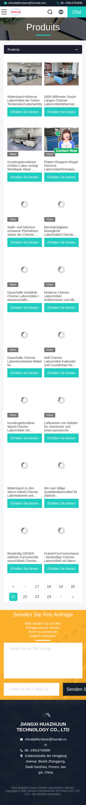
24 (49, 597)
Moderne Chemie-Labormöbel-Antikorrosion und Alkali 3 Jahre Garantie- (61, 298)
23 (37, 597)
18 (49, 587)
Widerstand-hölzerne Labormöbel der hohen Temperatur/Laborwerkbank (26, 100)
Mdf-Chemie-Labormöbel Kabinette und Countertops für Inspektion (60, 363)
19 (61, 587)
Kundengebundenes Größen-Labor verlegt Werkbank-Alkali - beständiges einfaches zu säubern (23, 169)
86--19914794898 (69, 3)
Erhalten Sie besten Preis (25, 113)
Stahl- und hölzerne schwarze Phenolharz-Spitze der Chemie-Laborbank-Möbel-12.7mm (23, 234)
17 (37, 587)
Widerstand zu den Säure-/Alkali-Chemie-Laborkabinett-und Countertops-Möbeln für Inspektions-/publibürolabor (26, 495)
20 (73, 587)
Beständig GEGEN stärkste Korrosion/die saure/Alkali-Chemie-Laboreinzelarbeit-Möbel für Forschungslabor (24, 561)
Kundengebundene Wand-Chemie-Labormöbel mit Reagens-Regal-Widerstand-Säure (20, 430)
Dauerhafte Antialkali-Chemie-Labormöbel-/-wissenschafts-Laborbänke (23, 298)
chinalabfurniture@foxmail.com (25, 3)
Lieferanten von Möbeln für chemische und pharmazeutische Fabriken (61, 428)
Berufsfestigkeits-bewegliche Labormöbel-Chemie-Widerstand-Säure (59, 232)
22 (25, 597)
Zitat (76, 11)
